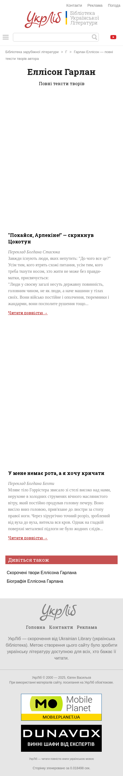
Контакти (74, 5)
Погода (114, 5)
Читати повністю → (28, 312)
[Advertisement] (61, 158)
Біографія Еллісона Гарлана (35, 581)
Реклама (95, 5)
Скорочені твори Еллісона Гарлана (41, 572)
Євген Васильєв (79, 678)
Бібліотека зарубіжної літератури (32, 52)
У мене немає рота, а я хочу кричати (56, 473)
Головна (35, 627)
